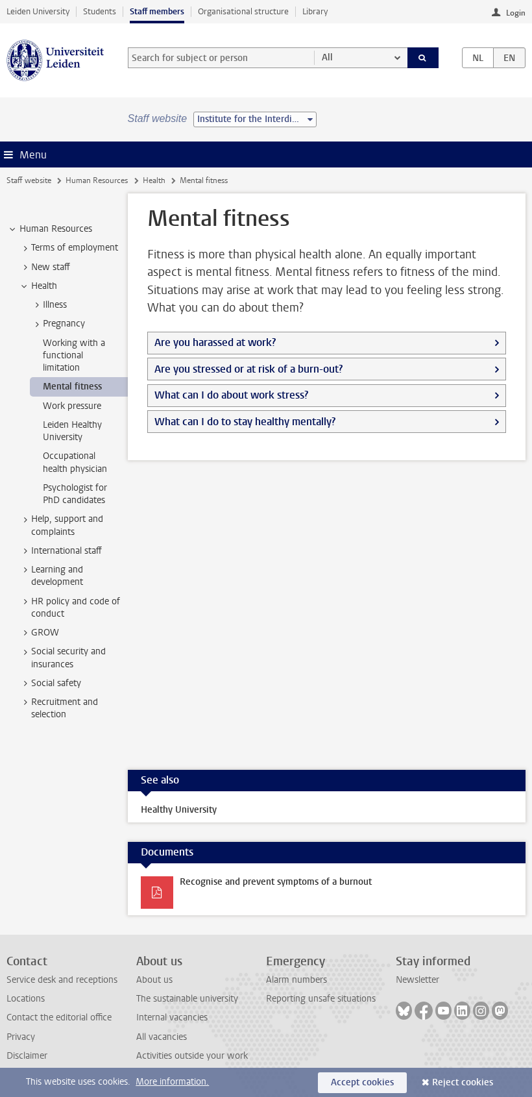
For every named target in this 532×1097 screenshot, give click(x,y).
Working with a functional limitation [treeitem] (74, 356)
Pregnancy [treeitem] (57, 323)
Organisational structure (243, 11)
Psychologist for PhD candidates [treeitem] (75, 494)
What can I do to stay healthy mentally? (244, 421)
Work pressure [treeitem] (72, 406)
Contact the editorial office (59, 1017)
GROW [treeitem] (39, 632)
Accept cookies (362, 1082)
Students (99, 11)
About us (154, 980)
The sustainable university (187, 998)
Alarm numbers (296, 980)
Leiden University (37, 11)
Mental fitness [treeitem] (72, 386)
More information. (172, 1082)
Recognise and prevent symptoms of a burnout (276, 882)
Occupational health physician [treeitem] (75, 462)
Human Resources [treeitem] (49, 229)
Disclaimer (26, 1056)
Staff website (28, 180)
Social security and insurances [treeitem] (62, 657)
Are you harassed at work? (215, 342)
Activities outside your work (192, 1056)
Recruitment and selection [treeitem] (58, 708)
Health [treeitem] (38, 286)
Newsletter (417, 980)
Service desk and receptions (61, 980)
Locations (25, 998)
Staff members (157, 11)
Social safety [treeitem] (50, 683)
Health (154, 180)
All (327, 57)
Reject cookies (462, 1082)
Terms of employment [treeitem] (68, 247)
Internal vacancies (172, 1017)
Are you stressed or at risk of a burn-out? (248, 369)
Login (516, 13)
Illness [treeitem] (48, 305)
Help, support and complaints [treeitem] (61, 525)
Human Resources (97, 180)
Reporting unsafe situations (321, 998)
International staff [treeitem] (60, 551)
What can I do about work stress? (231, 395)
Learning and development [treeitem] (51, 575)
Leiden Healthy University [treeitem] (72, 431)
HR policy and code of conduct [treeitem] (69, 607)
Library (315, 11)
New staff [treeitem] (44, 267)
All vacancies (161, 1037)
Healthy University (179, 810)
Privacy (20, 1037)
